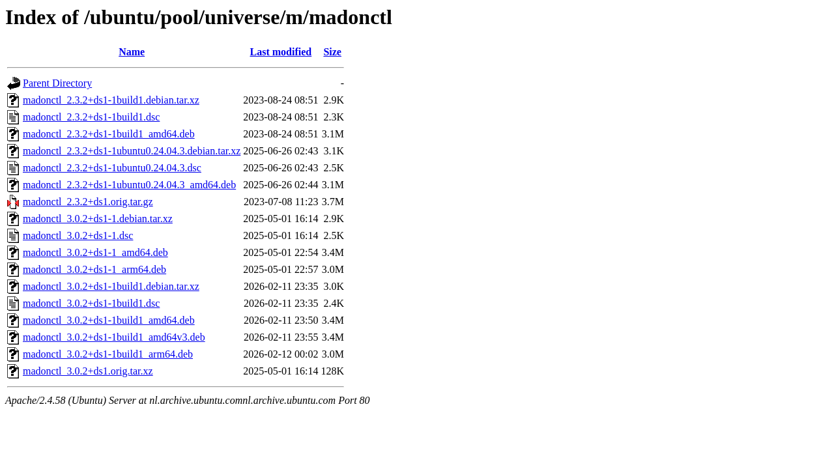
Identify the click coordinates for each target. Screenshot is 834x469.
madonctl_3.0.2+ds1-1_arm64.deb (94, 269)
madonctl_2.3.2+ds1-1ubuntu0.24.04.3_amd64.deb (129, 184)
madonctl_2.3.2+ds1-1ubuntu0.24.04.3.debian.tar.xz (131, 150)
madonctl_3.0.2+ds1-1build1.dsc (91, 303)
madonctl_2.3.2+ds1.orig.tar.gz (88, 201)
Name (132, 51)
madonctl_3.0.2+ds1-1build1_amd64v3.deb (114, 337)
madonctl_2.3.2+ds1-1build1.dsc (91, 116)
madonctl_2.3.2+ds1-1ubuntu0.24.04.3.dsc (112, 167)
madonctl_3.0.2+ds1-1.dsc (78, 235)
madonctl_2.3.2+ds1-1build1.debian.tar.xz (111, 100)
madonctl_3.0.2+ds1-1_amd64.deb (95, 252)
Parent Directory (57, 83)
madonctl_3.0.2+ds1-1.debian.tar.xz (98, 218)
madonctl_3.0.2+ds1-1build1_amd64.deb (109, 320)
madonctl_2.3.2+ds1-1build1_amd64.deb (109, 133)
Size (332, 51)
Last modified (281, 51)
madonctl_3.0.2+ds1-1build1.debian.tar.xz (111, 286)
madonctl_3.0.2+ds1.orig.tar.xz (88, 371)
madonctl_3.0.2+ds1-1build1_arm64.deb (108, 354)
